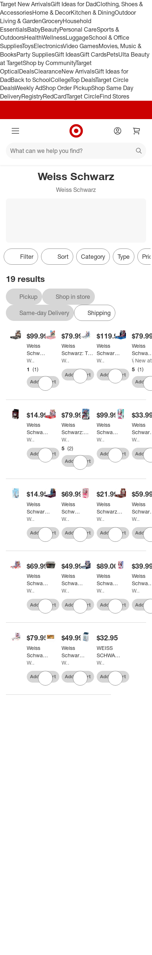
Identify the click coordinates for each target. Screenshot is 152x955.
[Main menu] (15, 131)
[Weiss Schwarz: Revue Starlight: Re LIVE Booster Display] (38, 579)
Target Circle (83, 96)
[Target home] (76, 131)
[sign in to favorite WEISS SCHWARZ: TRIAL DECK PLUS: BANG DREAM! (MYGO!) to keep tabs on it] (115, 678)
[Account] (118, 131)
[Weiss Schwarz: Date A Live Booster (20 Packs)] (108, 428)
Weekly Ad (28, 88)
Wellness (54, 37)
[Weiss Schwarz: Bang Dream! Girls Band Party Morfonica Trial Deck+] (38, 508)
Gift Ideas (67, 54)
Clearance (48, 71)
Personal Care (78, 29)
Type (124, 256)
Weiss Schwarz (31, 360)
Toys (28, 46)
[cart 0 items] (137, 131)
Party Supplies (35, 54)
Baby (34, 29)
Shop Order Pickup (66, 88)
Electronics (48, 46)
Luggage (77, 37)
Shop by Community (49, 63)
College (60, 79)
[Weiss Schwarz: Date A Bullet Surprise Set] (73, 579)
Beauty (50, 29)
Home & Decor (51, 12)
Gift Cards (93, 54)
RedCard (54, 96)
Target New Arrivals (25, 4)
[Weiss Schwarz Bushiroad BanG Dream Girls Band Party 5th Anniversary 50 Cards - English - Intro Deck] (110, 508)
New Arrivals (78, 71)
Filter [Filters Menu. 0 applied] (20, 256)
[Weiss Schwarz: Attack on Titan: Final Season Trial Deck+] (38, 428)
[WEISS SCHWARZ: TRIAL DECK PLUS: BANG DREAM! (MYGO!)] (110, 651)
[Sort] (57, 256)
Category (93, 256)
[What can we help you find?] (76, 151)
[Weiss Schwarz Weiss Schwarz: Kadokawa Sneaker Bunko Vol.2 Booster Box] (109, 349)
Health (33, 37)
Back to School (31, 79)
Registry (32, 96)
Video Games (81, 46)
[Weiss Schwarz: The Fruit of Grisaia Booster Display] (108, 579)
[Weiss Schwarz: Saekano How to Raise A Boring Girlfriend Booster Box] (38, 651)
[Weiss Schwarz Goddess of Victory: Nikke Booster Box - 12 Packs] (37, 349)
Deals (26, 71)
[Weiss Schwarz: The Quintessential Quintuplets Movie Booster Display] (78, 349)
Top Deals (82, 79)
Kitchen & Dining (93, 12)
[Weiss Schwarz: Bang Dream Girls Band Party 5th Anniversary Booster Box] (75, 428)
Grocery (52, 21)
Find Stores (114, 96)
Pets (112, 54)
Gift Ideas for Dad (73, 4)
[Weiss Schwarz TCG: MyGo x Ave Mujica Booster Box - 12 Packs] (72, 508)
